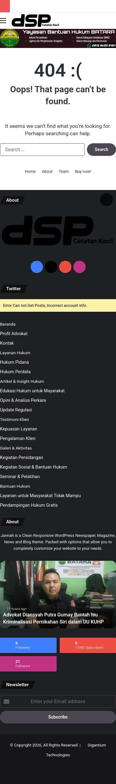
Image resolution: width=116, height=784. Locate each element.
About (47, 171)
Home (30, 171)
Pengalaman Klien (18, 438)
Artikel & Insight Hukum (22, 381)
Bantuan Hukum (15, 486)
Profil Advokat (14, 333)
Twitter (13, 288)
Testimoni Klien (14, 419)
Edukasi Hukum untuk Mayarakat (32, 390)
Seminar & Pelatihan (20, 476)
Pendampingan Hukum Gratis (29, 505)
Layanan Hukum (15, 352)
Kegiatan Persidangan (21, 457)
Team (64, 171)
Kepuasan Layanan (18, 428)
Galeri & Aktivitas (16, 447)
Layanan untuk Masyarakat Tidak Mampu (40, 495)
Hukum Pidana (14, 362)
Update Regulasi (16, 409)
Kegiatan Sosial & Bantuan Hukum (33, 467)
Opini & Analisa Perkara (23, 400)
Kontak (7, 343)
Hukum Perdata (15, 371)
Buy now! (83, 171)
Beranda (7, 324)
